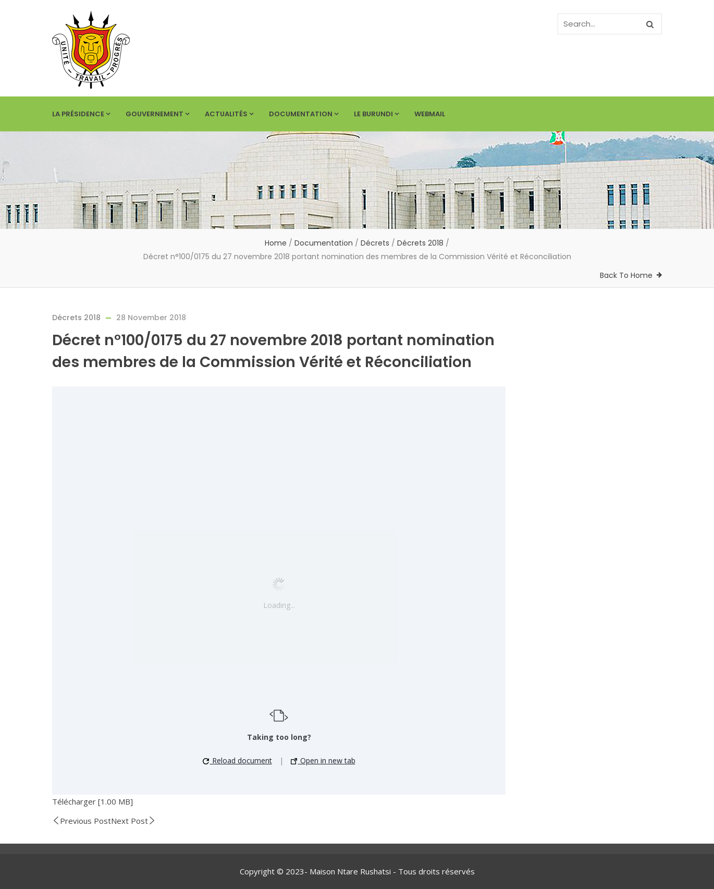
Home (276, 243)
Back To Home (626, 275)
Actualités (229, 114)
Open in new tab (323, 760)
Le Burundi (376, 114)
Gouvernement (157, 114)
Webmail (429, 114)
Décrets (375, 243)
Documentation (303, 114)
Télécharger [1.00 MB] (92, 801)
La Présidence (81, 114)
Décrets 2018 (420, 243)
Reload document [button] (237, 760)
